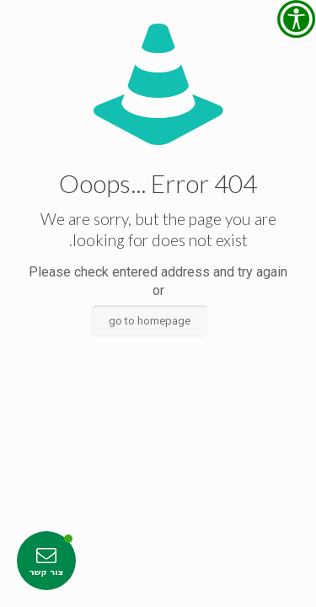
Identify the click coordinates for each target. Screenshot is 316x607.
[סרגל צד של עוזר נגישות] (296, 20)
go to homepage (149, 320)
